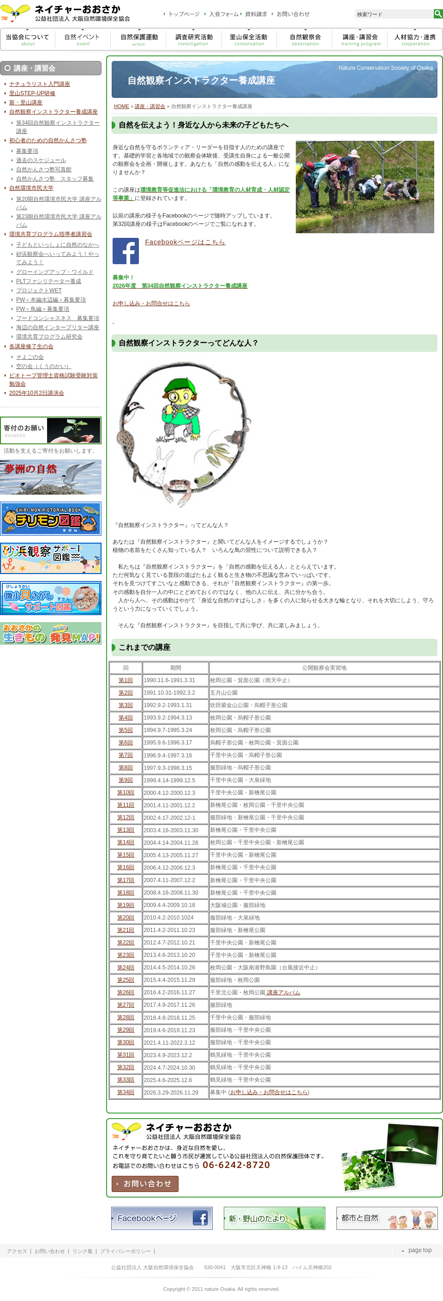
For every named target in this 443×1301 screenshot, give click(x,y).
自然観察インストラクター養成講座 (53, 112)
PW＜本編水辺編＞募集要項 (51, 300)
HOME (121, 106)
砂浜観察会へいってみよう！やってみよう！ (57, 258)
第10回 (125, 792)
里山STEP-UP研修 (32, 93)
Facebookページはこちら (185, 242)
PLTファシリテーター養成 (48, 281)
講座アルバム (282, 992)
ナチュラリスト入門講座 (39, 84)
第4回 (126, 717)
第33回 (125, 1080)
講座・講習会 (150, 106)
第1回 (126, 680)
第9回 (126, 780)
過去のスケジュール (41, 160)
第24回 (125, 967)
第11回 (125, 805)
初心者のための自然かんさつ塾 (48, 140)
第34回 (125, 1092)
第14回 (125, 842)
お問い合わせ (50, 1251)
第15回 (125, 855)
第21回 (125, 930)
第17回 (125, 880)
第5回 (126, 730)
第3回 (126, 705)
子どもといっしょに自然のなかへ (57, 245)
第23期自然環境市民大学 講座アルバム (59, 220)
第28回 (125, 1017)
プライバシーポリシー (125, 1251)
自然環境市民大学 (31, 188)
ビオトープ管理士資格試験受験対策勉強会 (53, 379)
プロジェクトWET (39, 290)
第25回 (125, 980)
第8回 (126, 767)
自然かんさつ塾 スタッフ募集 (55, 178)
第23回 (125, 955)
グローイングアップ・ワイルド (55, 272)
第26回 (125, 992)
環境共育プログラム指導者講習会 (50, 234)
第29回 (125, 1030)
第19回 (125, 905)
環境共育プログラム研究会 (49, 336)
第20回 (125, 917)
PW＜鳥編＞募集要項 (42, 309)
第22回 (125, 942)
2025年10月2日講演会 (36, 393)
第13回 (125, 830)
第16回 (125, 867)
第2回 (126, 693)
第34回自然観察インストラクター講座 (58, 127)
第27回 (125, 1005)
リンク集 (82, 1251)
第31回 (125, 1055)
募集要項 (27, 151)
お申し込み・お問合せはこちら (151, 303)
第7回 (126, 755)
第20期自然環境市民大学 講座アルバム (59, 203)
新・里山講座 (25, 102)
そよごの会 (30, 357)
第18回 (125, 893)
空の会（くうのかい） (44, 366)
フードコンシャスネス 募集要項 (57, 318)
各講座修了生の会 (31, 346)
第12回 (125, 817)
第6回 (126, 742)
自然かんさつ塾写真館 (44, 169)
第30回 (125, 1042)
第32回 (125, 1067)
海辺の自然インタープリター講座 (57, 327)
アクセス (17, 1251)
